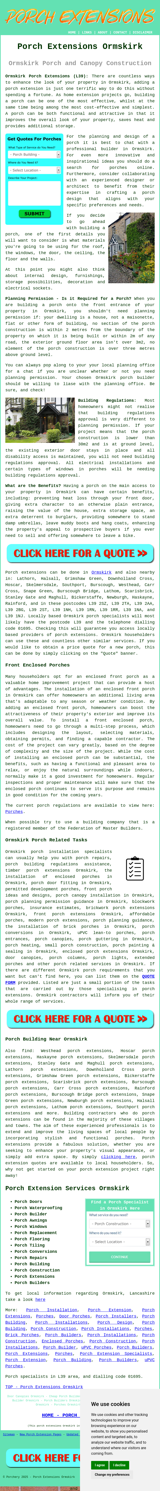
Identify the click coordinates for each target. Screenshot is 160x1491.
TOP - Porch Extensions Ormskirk (44, 1387)
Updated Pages (77, 1434)
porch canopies (53, 939)
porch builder (137, 377)
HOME (72, 32)
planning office (136, 365)
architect (78, 186)
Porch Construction (53, 1329)
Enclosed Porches (62, 1341)
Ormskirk (102, 572)
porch (92, 486)
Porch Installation (51, 1310)
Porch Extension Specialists (116, 1353)
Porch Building (72, 1360)
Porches (14, 811)
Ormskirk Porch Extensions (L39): (46, 76)
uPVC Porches (96, 1347)
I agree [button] (100, 1465)
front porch (141, 689)
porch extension (24, 88)
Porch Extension (109, 1310)
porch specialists (107, 616)
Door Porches (74, 1316)
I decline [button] (119, 1465)
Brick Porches (22, 1335)
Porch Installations (61, 1322)
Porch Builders (63, 1335)
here (40, 1299)
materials (94, 240)
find (27, 1051)
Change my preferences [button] (112, 1474)
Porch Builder (59, 1347)
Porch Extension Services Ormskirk (67, 1188)
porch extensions (75, 635)
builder (109, 149)
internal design (45, 276)
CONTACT (120, 32)
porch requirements (106, 970)
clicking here (118, 1157)
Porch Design (114, 1322)
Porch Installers (116, 1316)
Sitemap (9, 1434)
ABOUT (103, 32)
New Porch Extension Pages (40, 1434)
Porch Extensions (26, 1353)
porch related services (82, 964)
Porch (11, 572)
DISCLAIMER (142, 32)
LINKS (87, 32)
